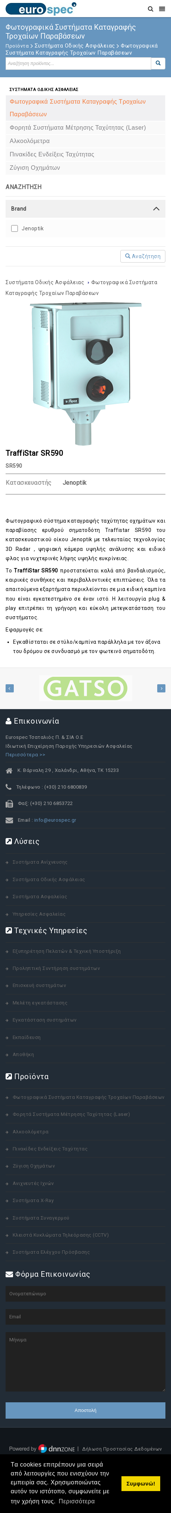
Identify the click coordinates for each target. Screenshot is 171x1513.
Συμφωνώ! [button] (140, 1484)
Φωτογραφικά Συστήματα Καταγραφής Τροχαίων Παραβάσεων (89, 1097)
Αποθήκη (23, 1054)
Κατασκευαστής (29, 482)
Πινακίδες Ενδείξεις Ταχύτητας (50, 1149)
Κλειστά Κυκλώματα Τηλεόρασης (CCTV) (61, 1235)
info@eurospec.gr (55, 820)
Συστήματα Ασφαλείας (40, 896)
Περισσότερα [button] (77, 1501)
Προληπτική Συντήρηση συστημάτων (56, 968)
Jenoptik (33, 228)
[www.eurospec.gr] (41, 8)
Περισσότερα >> (25, 754)
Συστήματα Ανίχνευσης (40, 862)
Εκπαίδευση (27, 1037)
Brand (18, 209)
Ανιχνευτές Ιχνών (33, 1183)
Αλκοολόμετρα (31, 1131)
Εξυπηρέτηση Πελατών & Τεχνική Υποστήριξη (67, 951)
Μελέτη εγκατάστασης (40, 1003)
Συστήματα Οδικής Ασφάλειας (46, 282)
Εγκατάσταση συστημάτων (45, 1020)
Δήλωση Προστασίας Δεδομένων (122, 1449)
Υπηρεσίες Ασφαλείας (39, 914)
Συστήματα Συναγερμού (41, 1218)
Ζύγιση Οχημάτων (34, 1166)
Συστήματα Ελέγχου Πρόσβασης (51, 1252)
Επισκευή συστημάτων (39, 985)
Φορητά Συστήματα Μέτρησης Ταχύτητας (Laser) (71, 1114)
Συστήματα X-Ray (33, 1200)
